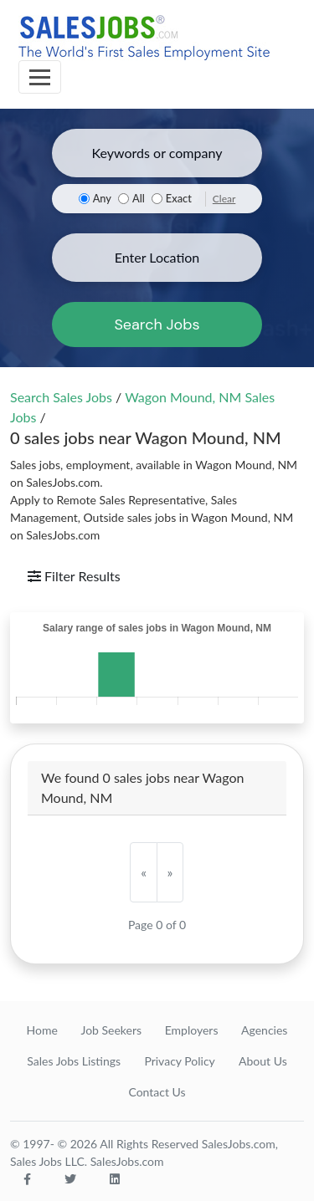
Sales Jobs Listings (74, 1061)
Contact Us (156, 1092)
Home (42, 1030)
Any (102, 198)
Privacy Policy (179, 1061)
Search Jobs (156, 324)
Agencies (264, 1030)
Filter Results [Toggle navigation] (74, 576)
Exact (179, 198)
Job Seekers (111, 1030)
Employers (192, 1030)
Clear (224, 198)
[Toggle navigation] (39, 77)
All (138, 198)
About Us (263, 1061)
